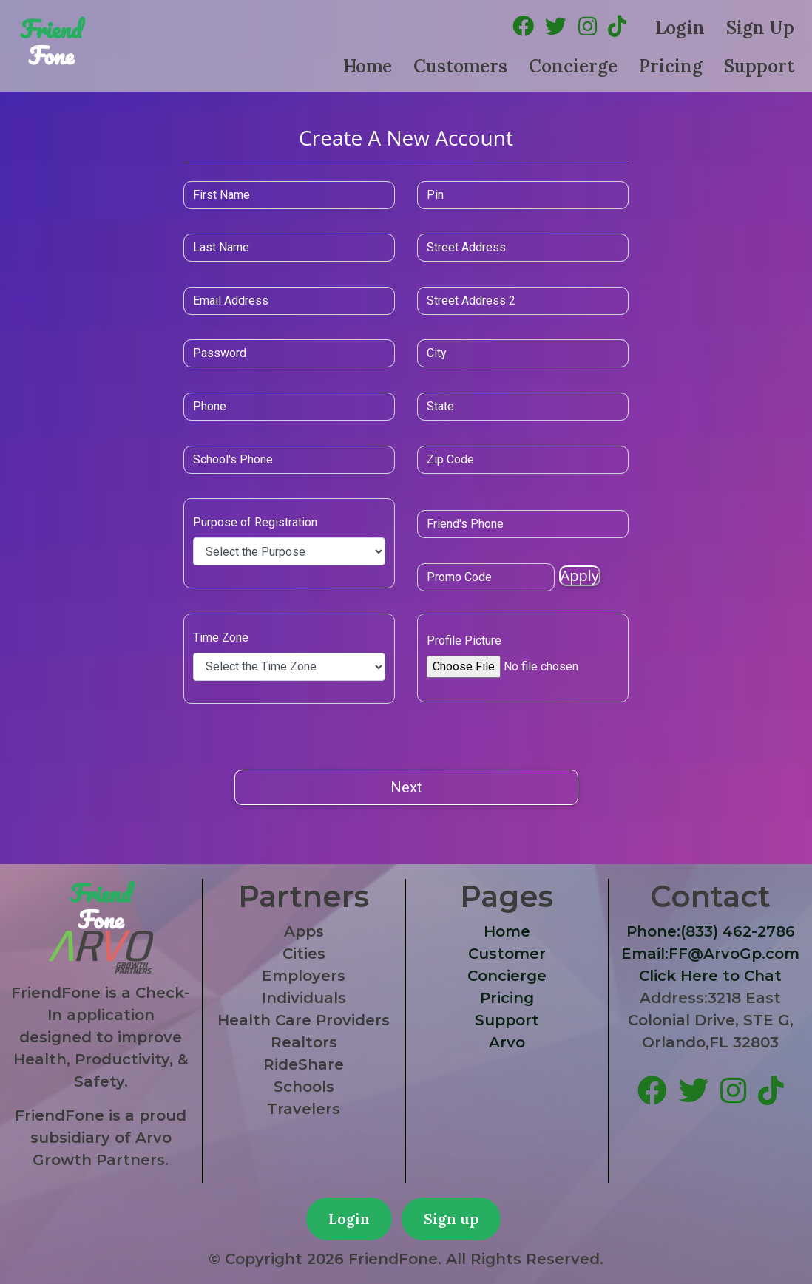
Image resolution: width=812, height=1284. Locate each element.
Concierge (573, 66)
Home (367, 66)
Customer (507, 953)
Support (759, 66)
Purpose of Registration (306, 522)
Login (680, 27)
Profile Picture (464, 640)
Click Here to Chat (710, 976)
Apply (546, 575)
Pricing (671, 66)
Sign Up (760, 27)
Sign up (451, 1218)
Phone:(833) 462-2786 (710, 931)
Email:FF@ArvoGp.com (710, 953)
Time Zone (272, 638)
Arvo (507, 1042)
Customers (460, 66)
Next (406, 787)
